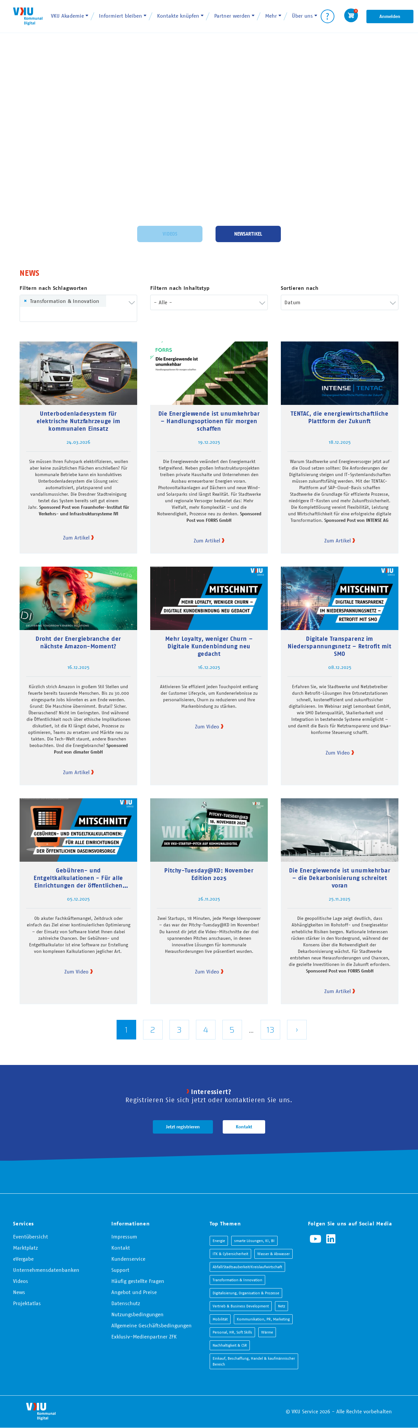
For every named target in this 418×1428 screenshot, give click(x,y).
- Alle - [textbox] (163, 302)
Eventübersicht (30, 1236)
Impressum (124, 1236)
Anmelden (389, 16)
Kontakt (244, 1127)
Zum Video (207, 726)
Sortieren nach (299, 288)
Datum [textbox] (292, 302)
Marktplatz (25, 1247)
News (19, 1292)
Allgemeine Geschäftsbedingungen (151, 1325)
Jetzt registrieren (183, 1127)
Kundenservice (128, 1258)
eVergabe (23, 1258)
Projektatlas (27, 1303)
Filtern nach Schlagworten (54, 288)
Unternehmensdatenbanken (46, 1270)
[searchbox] (33, 314)
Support (120, 1270)
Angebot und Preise (134, 1292)
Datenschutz (125, 1303)
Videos (170, 232)
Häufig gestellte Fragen (137, 1281)
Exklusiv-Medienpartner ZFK (144, 1336)
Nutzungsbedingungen (137, 1314)
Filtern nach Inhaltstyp (180, 288)
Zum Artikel (76, 537)
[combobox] (78, 308)
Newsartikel (248, 232)
